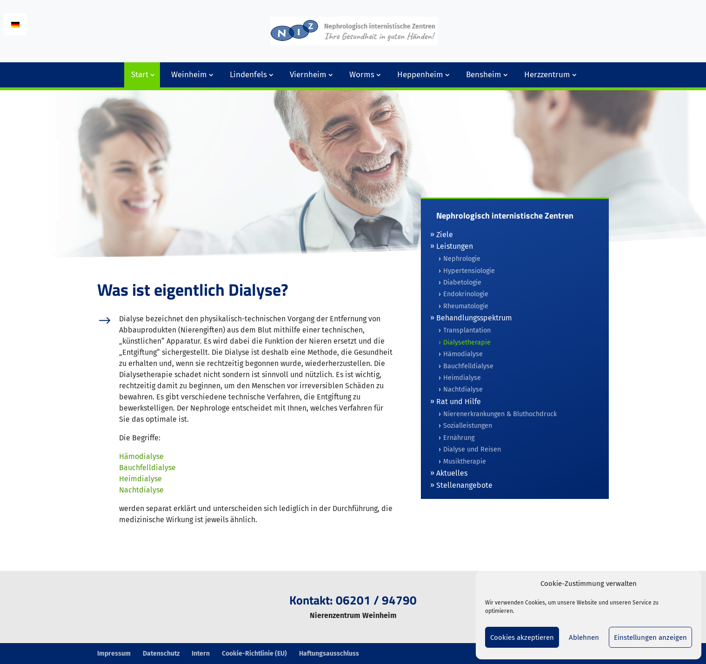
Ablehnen (584, 637)
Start (139, 75)
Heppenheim (420, 75)
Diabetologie (462, 282)
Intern (201, 653)
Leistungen (454, 246)
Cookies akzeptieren (522, 637)
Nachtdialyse (141, 489)
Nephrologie (461, 259)
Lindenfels (248, 75)
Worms (361, 75)
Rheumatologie (465, 306)
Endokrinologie (465, 294)
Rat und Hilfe (458, 401)
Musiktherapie (464, 461)
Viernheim (308, 75)
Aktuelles (451, 473)
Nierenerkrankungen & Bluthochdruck (500, 414)
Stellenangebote (464, 485)
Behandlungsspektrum (474, 317)
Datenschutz (161, 653)
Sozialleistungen (467, 426)
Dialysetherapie (467, 342)
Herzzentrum (547, 75)
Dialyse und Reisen (472, 449)
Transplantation (467, 330)
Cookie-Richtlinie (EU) (254, 653)
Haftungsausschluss (329, 653)
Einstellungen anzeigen (650, 637)
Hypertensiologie (469, 271)
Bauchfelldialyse (147, 467)
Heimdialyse (140, 478)
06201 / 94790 (376, 600)
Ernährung (458, 438)
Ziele (444, 234)
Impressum (114, 653)
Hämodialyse (141, 456)
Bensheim (483, 75)
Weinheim (189, 75)
